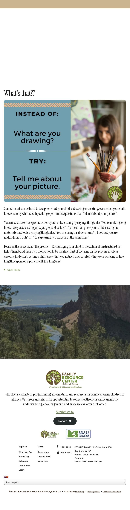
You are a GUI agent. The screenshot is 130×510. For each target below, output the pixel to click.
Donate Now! (44, 461)
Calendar (23, 466)
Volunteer (43, 466)
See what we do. (65, 416)
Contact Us (24, 470)
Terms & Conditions (113, 496)
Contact (78, 463)
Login (21, 474)
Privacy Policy (93, 496)
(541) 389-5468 (90, 459)
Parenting (24, 461)
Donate (65, 426)
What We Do (25, 457)
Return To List (13, 274)
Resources (43, 457)
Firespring (78, 496)
